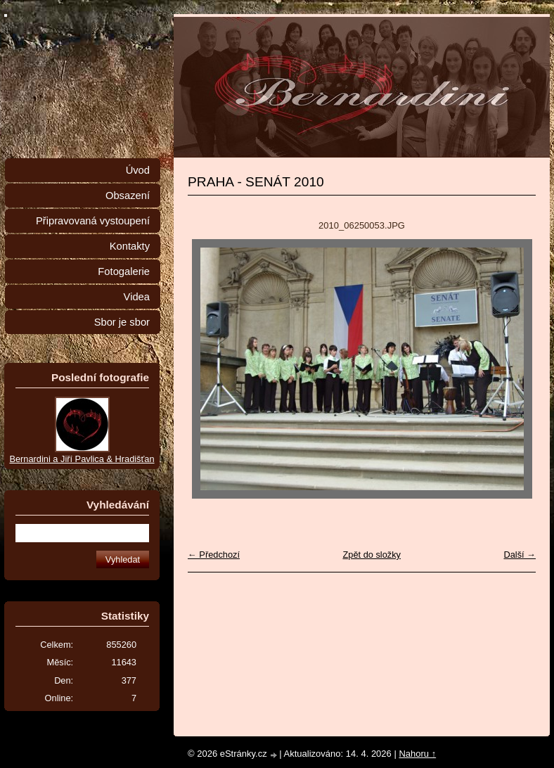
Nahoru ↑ (417, 753)
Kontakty (130, 246)
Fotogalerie (124, 271)
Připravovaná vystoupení (93, 220)
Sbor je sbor (122, 322)
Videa (137, 296)
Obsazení (127, 195)
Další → (519, 554)
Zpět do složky (371, 554)
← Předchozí (214, 554)
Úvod (138, 170)
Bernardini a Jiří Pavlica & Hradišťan (81, 459)
